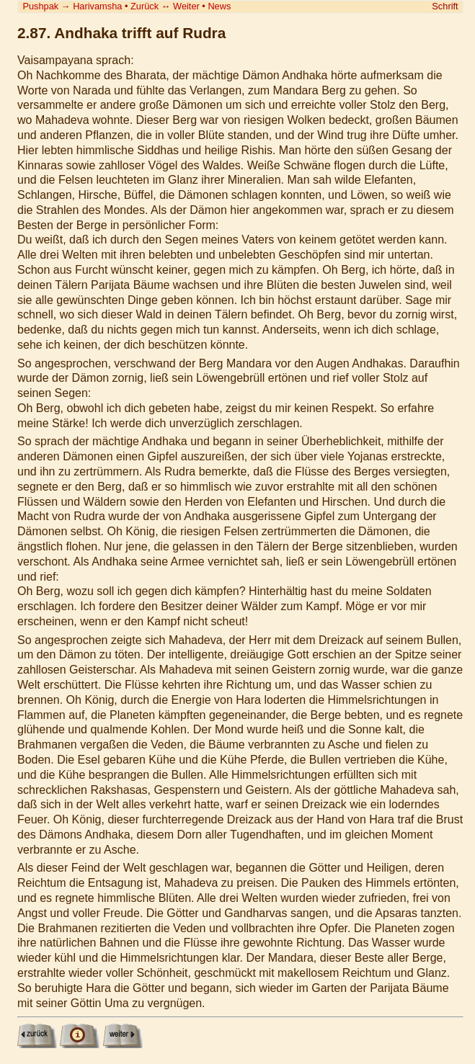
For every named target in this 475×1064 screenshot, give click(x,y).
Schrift (445, 6)
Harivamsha (97, 6)
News (219, 6)
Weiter (186, 6)
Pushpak (40, 6)
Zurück (144, 6)
